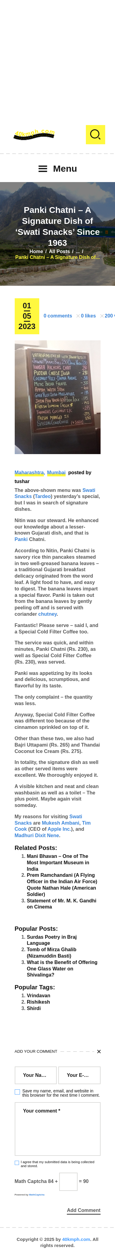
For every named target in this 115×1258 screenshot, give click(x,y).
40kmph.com (76, 1239)
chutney (47, 614)
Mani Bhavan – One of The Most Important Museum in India (58, 863)
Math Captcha (31, 1181)
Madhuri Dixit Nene (37, 835)
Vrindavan (38, 995)
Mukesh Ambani (60, 823)
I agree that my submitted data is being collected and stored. (57, 1164)
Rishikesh (38, 1002)
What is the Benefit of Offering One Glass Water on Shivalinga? (62, 969)
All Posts (59, 251)
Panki (21, 539)
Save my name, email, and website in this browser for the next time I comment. (61, 1093)
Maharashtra (29, 472)
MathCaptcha (36, 1194)
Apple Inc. (59, 829)
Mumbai (56, 472)
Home (36, 251)
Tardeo (43, 496)
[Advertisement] (57, 57)
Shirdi (34, 1008)
